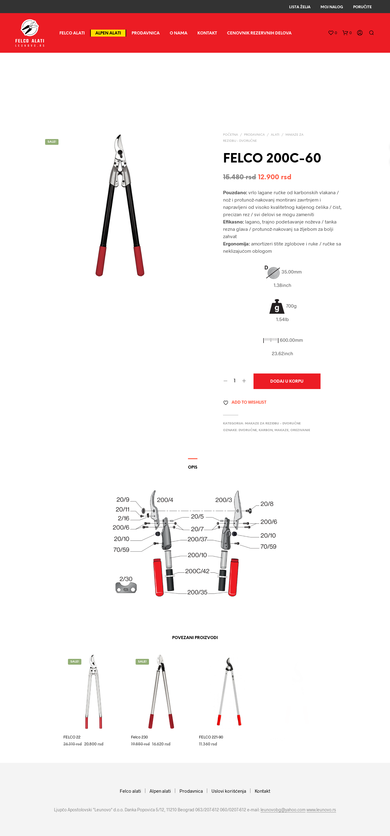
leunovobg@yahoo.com (283, 809)
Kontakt (207, 33)
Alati (275, 135)
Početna (230, 135)
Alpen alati (108, 33)
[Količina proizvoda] (235, 381)
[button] (332, 33)
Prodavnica (146, 33)
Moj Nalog (332, 7)
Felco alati (72, 33)
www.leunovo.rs (321, 809)
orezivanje (300, 430)
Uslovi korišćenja (228, 791)
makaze (282, 430)
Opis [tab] (192, 468)
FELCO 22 (71, 736)
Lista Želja (299, 7)
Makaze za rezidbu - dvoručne (273, 423)
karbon (266, 430)
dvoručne (248, 430)
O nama (178, 33)
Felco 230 (141, 735)
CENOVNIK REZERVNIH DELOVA (259, 33)
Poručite (362, 7)
